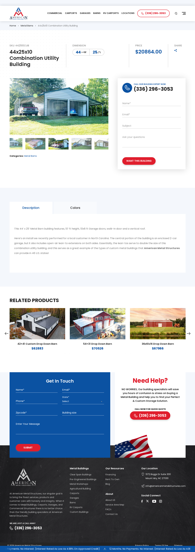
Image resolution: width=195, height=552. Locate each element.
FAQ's (108, 510)
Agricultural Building (80, 489)
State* (65, 397)
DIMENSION (79, 46)
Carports (74, 494)
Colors (75, 214)
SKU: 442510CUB (19, 46)
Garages (74, 498)
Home (13, 26)
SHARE (178, 46)
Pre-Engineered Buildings (83, 480)
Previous (6, 340)
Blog (107, 484)
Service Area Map (114, 505)
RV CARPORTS (111, 13)
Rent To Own (112, 480)
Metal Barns (27, 26)
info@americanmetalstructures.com (166, 486)
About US (110, 500)
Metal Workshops (79, 484)
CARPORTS (71, 13)
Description (31, 214)
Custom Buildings (79, 512)
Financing (110, 475)
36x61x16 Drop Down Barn (158, 350)
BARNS (97, 13)
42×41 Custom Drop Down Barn (37, 350)
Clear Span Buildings (80, 475)
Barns (73, 503)
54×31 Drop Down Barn (97, 350)
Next (189, 340)
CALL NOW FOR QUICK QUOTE (150, 410)
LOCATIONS (128, 13)
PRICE (138, 46)
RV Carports (76, 507)
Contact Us (111, 514)
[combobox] (83, 402)
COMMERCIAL (54, 13)
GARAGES (85, 13)
